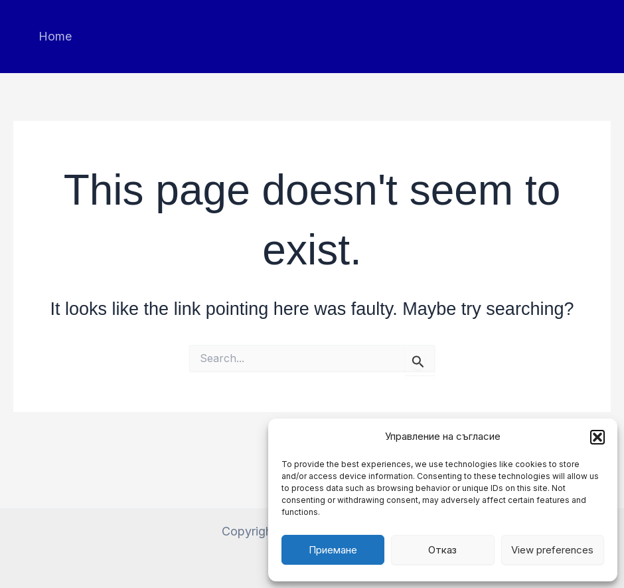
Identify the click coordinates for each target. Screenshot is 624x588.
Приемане (333, 549)
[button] (597, 437)
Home (55, 36)
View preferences (552, 549)
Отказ (442, 549)
